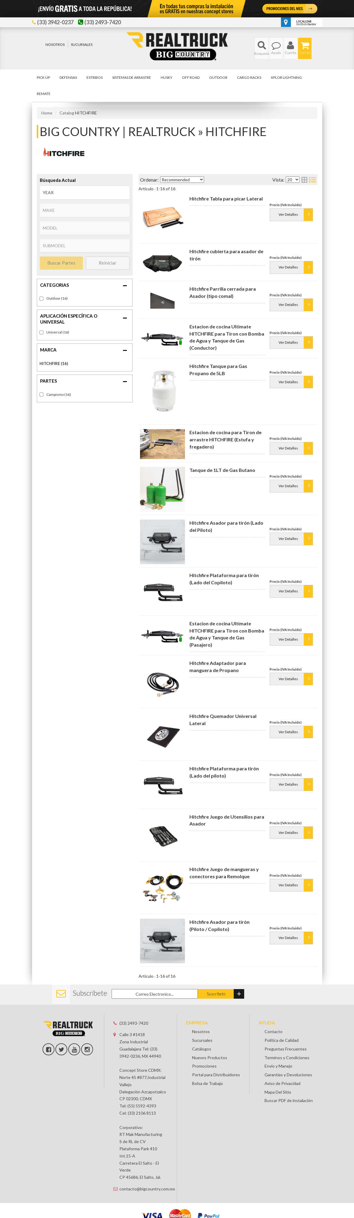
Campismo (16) (58, 394)
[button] (261, 48)
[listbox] (85, 192)
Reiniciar (107, 262)
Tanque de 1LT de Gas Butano (222, 470)
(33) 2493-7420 (133, 1023)
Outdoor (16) (57, 298)
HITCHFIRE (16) (53, 363)
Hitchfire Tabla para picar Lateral (226, 198)
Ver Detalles (288, 219)
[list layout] (312, 180)
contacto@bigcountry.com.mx (143, 1188)
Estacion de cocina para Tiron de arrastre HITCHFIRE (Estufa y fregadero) (225, 439)
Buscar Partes (61, 262)
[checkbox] (41, 332)
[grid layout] (304, 180)
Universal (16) (57, 332)
